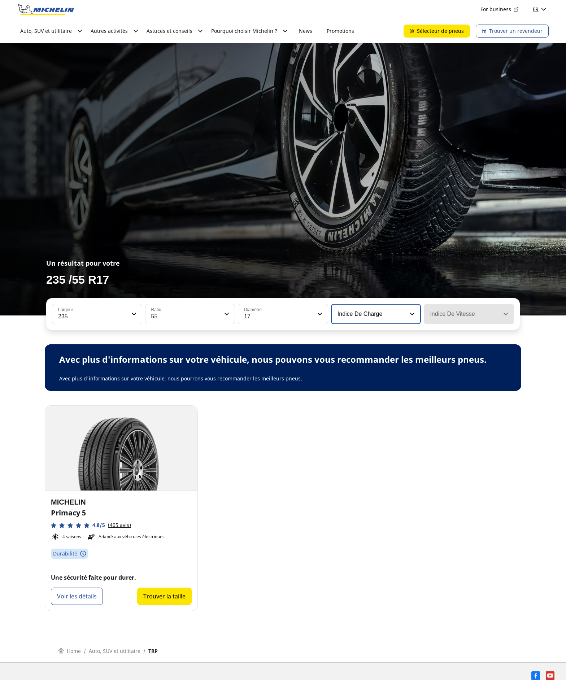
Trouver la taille (164, 596)
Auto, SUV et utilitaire (114, 651)
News (305, 30)
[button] (133, 314)
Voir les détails (77, 596)
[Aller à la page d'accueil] (46, 9)
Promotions (340, 30)
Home (69, 651)
